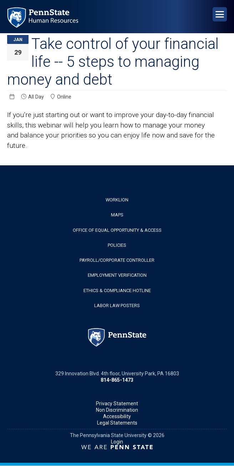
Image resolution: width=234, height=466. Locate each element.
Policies (117, 245)
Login (117, 442)
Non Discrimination (117, 410)
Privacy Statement (117, 403)
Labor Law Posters (117, 305)
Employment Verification (117, 275)
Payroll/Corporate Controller (117, 260)
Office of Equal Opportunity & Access (117, 230)
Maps (117, 214)
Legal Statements (117, 423)
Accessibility (117, 416)
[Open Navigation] (220, 14)
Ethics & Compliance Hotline (117, 290)
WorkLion (117, 199)
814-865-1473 (117, 380)
